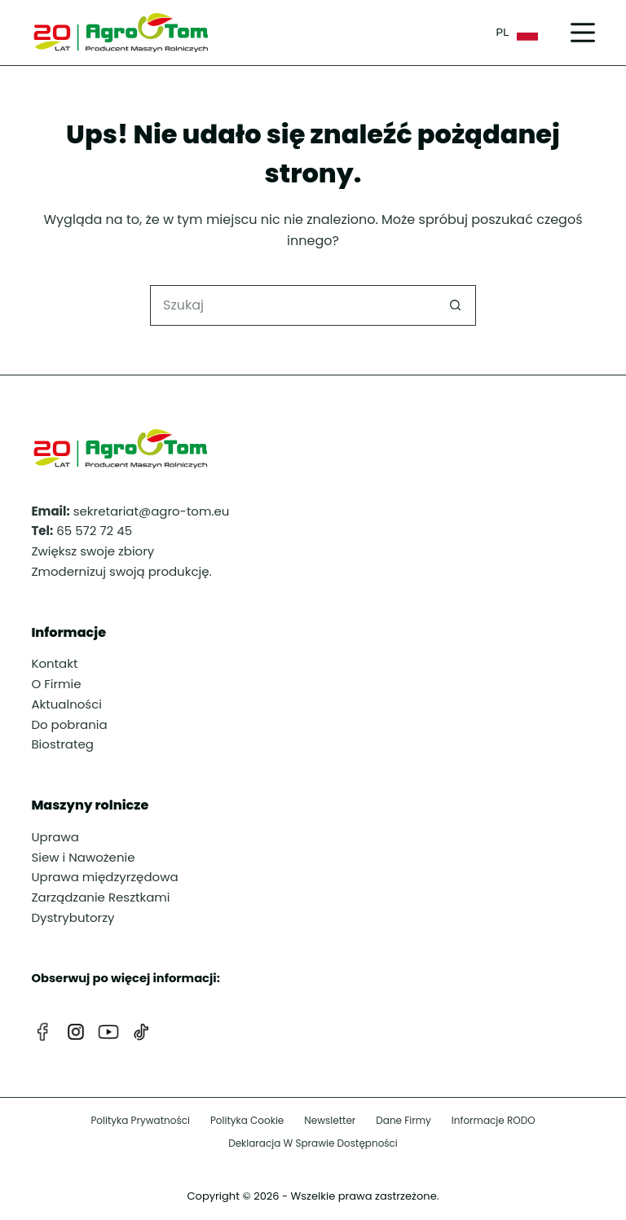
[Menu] (583, 32)
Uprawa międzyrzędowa (104, 876)
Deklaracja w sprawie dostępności (313, 1143)
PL (517, 32)
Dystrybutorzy (72, 917)
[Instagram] (76, 1032)
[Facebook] (43, 1032)
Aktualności (66, 704)
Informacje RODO (494, 1120)
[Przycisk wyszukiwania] (455, 305)
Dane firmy (403, 1120)
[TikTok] (141, 1032)
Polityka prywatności (140, 1120)
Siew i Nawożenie (82, 857)
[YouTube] (108, 1032)
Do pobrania (69, 724)
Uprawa (54, 836)
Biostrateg (62, 744)
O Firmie (56, 683)
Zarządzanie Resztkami (100, 897)
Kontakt (54, 663)
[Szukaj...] (292, 305)
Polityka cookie (247, 1120)
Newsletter (329, 1120)
